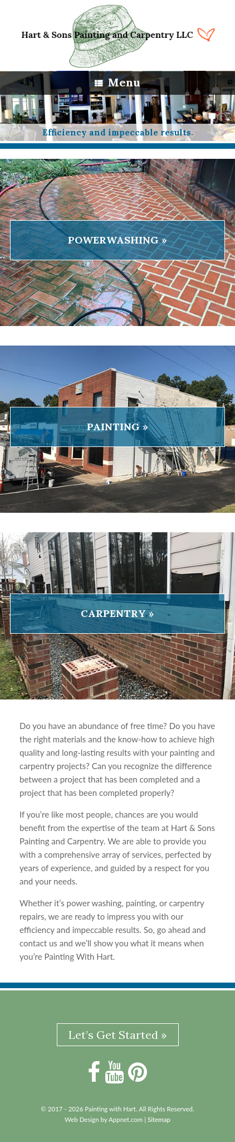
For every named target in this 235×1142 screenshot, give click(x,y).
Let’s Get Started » (117, 1035)
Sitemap (159, 1119)
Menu (117, 82)
